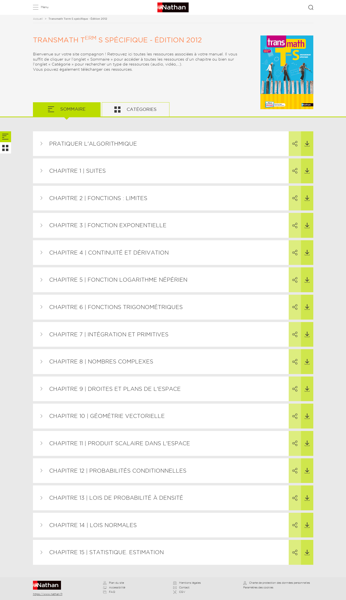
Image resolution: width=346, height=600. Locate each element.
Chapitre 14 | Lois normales (93, 525)
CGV (179, 591)
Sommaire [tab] (72, 109)
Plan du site (113, 582)
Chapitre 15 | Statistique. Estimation (106, 552)
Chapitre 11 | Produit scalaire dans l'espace (119, 443)
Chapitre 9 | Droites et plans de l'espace (115, 389)
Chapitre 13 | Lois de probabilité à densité (116, 498)
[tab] (5, 136)
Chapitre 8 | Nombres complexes (101, 361)
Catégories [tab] (141, 109)
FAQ (109, 591)
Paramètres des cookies (258, 587)
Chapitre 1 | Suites (77, 171)
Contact (181, 587)
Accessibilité (114, 587)
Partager (293, 139)
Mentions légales (187, 582)
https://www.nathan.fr (47, 594)
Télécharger (305, 139)
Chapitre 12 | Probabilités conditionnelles (117, 471)
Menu (44, 7)
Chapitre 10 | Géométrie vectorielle (107, 416)
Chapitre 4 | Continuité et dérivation (109, 253)
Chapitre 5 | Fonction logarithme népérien (118, 280)
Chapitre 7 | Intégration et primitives (108, 334)
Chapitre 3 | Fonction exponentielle (107, 225)
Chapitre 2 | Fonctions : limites (98, 198)
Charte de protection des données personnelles (276, 582)
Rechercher (310, 7)
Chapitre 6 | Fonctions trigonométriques (116, 307)
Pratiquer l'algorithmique (93, 144)
